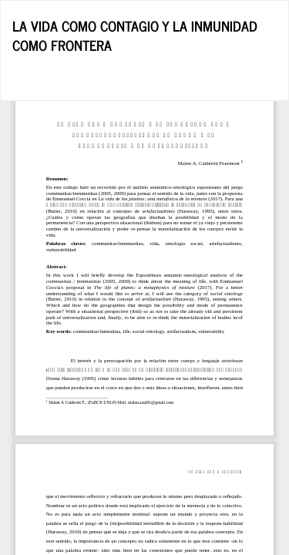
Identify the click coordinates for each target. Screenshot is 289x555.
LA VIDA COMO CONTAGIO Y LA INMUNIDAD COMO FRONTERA (134, 35)
